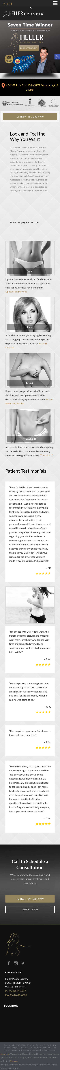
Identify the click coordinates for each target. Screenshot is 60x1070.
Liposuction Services (16, 291)
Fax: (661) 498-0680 (16, 995)
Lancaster (4, 1054)
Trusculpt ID (46, 455)
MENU (7, 4)
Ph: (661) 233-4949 (15, 990)
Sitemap (14, 1061)
